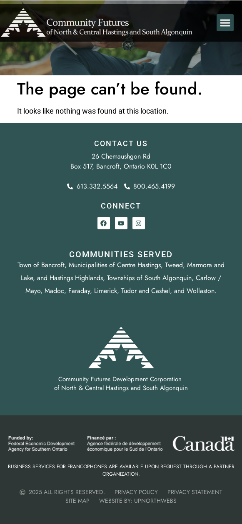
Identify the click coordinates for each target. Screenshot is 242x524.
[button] (225, 25)
